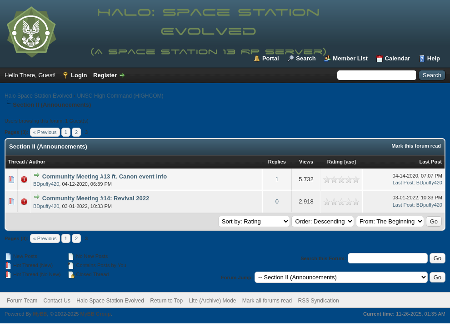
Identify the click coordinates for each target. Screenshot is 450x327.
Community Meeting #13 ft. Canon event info (104, 176)
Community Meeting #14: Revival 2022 (96, 198)
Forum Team (22, 300)
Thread (16, 161)
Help (433, 58)
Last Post (430, 161)
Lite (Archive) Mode (212, 300)
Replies (277, 161)
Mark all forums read (267, 300)
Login (79, 75)
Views (306, 161)
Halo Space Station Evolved (38, 96)
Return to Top (166, 300)
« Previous (45, 132)
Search (305, 58)
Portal (270, 58)
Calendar (397, 58)
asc (350, 161)
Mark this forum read (416, 146)
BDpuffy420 (46, 184)
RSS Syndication (318, 300)
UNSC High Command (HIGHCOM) (120, 96)
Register (105, 75)
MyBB (40, 314)
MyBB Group (95, 314)
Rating (335, 161)
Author (37, 161)
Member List (350, 58)
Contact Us (56, 300)
